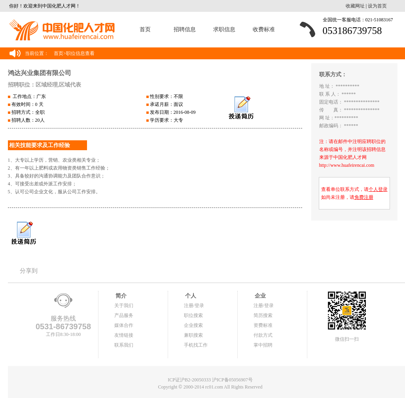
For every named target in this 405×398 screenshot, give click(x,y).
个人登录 (378, 189)
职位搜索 (193, 315)
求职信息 (224, 29)
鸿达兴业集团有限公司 (39, 73)
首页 (145, 29)
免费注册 (363, 197)
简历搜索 (263, 315)
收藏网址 (355, 6)
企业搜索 (193, 325)
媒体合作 (123, 325)
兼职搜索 (193, 335)
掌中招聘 (263, 345)
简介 (120, 296)
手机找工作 (196, 345)
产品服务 (123, 315)
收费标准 (264, 29)
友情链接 (123, 335)
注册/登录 (194, 305)
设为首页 (377, 6)
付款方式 (263, 335)
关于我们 (123, 305)
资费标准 (263, 325)
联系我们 (123, 345)
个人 (190, 296)
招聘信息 (185, 29)
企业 (260, 296)
